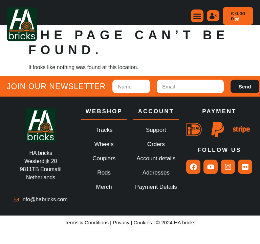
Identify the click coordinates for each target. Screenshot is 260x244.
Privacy (121, 222)
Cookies (143, 222)
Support (156, 130)
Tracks (103, 130)
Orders (156, 144)
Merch (104, 187)
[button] (197, 15)
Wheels (104, 144)
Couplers (103, 158)
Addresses (156, 172)
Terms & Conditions (87, 222)
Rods (104, 172)
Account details (155, 158)
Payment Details (156, 187)
